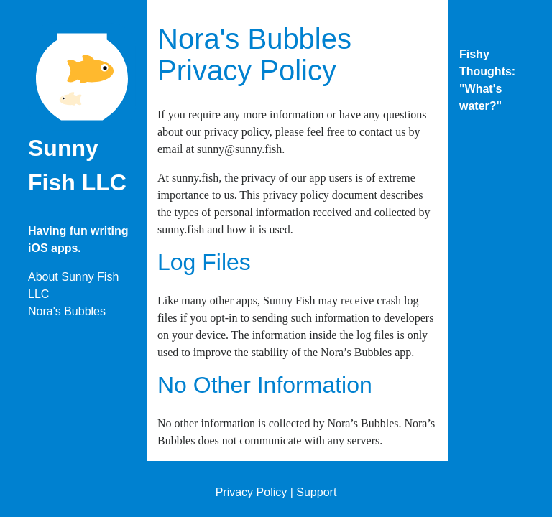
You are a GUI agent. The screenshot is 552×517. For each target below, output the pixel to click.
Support (316, 492)
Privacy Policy (252, 492)
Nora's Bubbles (67, 311)
